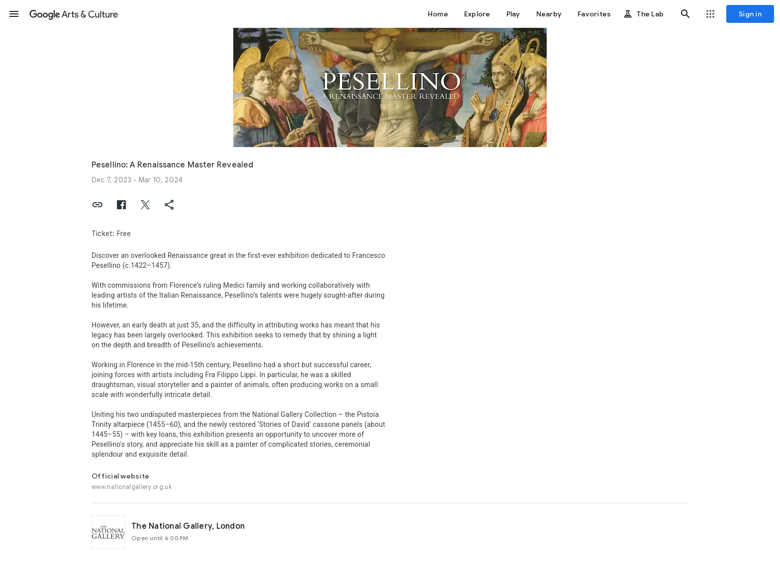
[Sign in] (750, 14)
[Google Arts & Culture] (73, 14)
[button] (14, 14)
